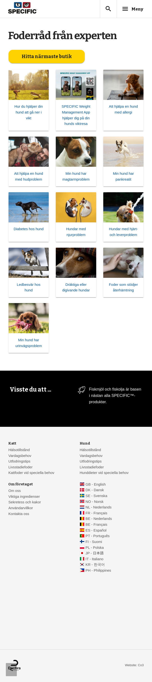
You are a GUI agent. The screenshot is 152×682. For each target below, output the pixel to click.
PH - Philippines (98, 571)
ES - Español (96, 531)
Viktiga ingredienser (24, 497)
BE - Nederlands (99, 519)
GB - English (96, 485)
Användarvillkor (20, 508)
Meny (131, 9)
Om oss (14, 491)
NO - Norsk (95, 502)
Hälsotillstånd (19, 450)
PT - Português (98, 536)
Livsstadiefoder (20, 468)
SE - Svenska (96, 496)
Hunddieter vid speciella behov (104, 473)
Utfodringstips (19, 462)
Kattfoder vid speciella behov (31, 473)
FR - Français (96, 514)
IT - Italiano (95, 559)
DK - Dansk (95, 490)
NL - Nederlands (99, 508)
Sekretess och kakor (24, 503)
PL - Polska (95, 548)
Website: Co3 (134, 665)
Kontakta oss (18, 514)
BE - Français (96, 525)
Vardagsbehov (19, 456)
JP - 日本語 (95, 554)
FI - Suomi (94, 542)
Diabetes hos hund (29, 229)
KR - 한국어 (95, 565)
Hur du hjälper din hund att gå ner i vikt (28, 112)
